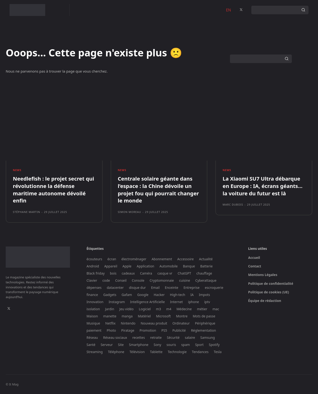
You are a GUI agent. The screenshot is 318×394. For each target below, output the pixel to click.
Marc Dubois (233, 204)
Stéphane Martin (26, 212)
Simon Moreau (129, 212)
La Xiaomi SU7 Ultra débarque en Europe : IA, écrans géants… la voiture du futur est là (262, 186)
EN (228, 10)
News (17, 170)
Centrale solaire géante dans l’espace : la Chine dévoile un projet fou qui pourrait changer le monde (158, 189)
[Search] (303, 10)
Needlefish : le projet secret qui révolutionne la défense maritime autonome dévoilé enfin (53, 189)
